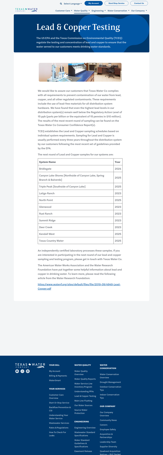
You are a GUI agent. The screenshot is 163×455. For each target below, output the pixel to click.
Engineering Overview (84, 427)
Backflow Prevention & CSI (60, 409)
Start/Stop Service (116, 3)
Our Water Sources (83, 405)
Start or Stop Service (59, 402)
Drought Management (110, 382)
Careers (103, 424)
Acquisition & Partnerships (106, 435)
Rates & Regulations (58, 427)
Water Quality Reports (85, 378)
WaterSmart (55, 380)
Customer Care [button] (63, 10)
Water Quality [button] (81, 10)
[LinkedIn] (28, 371)
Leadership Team (108, 441)
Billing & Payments (58, 375)
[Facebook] (17, 371)
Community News (108, 420)
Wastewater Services (59, 422)
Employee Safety (108, 429)
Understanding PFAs (84, 391)
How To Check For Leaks (57, 434)
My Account (93, 3)
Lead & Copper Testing (85, 395)
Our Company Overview (106, 414)
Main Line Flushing (83, 400)
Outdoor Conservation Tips (110, 388)
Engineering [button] (98, 10)
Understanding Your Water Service (58, 417)
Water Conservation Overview (109, 376)
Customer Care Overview (56, 396)
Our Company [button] (138, 10)
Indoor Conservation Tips (109, 396)
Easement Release (83, 451)
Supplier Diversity (108, 446)
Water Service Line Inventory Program (83, 385)
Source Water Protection (80, 411)
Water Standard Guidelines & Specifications (82, 443)
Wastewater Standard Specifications (84, 434)
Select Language (72, 3)
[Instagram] (22, 371)
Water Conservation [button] (118, 10)
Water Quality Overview (81, 372)
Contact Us (139, 3)
